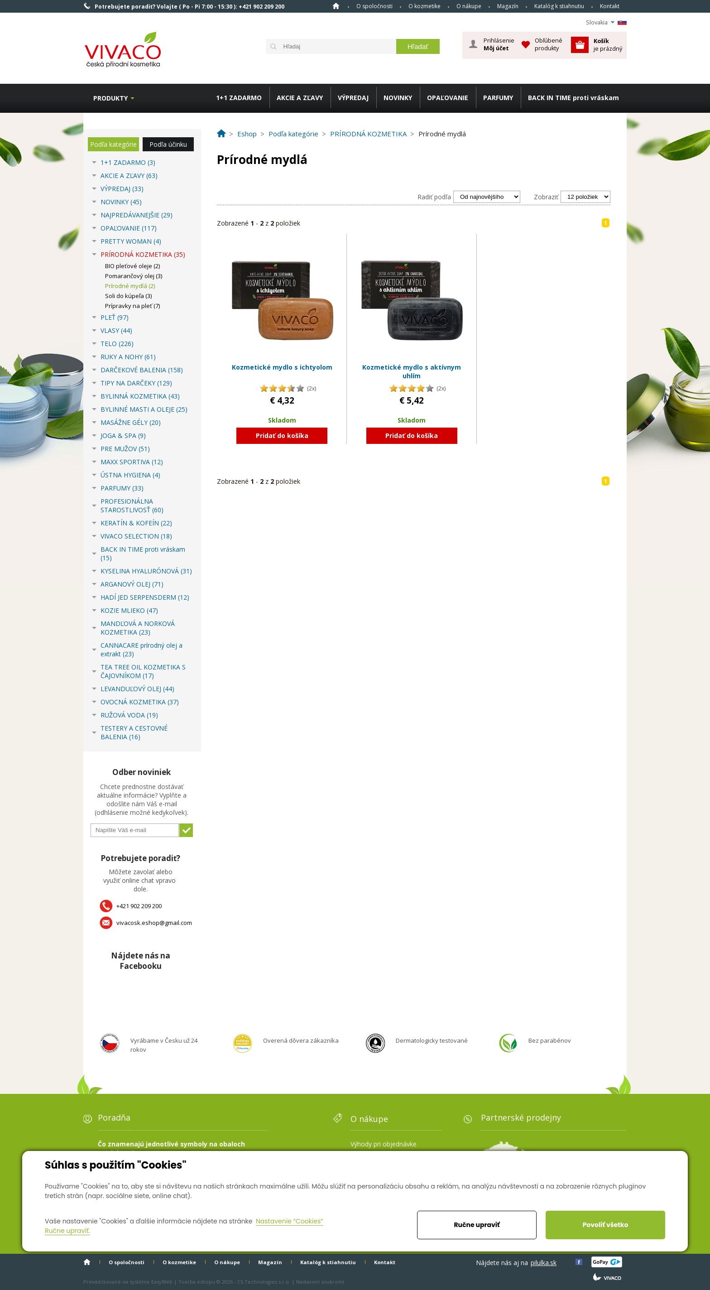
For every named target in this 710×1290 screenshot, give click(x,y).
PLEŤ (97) (115, 317)
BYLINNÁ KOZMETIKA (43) (140, 396)
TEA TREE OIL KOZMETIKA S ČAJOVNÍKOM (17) (143, 671)
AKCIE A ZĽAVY (300, 97)
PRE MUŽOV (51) (125, 448)
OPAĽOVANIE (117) (129, 228)
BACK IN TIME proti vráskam (573, 97)
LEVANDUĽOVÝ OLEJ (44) (137, 688)
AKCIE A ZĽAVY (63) (129, 175)
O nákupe (468, 6)
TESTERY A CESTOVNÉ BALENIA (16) (134, 732)
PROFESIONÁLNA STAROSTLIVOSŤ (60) (132, 505)
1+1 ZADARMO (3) (128, 162)
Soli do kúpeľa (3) (128, 296)
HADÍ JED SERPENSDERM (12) (145, 597)
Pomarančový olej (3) (133, 276)
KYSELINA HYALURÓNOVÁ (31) (146, 571)
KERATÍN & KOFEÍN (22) (136, 523)
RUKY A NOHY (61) (128, 356)
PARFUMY (498, 97)
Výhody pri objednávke (383, 1144)
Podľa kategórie (113, 144)
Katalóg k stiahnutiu (559, 6)
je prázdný (608, 44)
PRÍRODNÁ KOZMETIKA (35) (143, 254)
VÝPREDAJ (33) (122, 188)
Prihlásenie (499, 44)
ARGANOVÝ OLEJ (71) (132, 584)
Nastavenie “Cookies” (289, 1221)
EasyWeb (162, 1281)
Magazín (507, 6)
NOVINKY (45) (121, 201)
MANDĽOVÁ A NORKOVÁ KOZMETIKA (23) (138, 627)
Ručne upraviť (476, 1224)
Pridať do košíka (282, 435)
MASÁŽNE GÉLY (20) (131, 422)
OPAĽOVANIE (447, 97)
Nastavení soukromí (320, 1281)
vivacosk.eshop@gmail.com (154, 923)
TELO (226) (117, 343)
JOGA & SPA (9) (123, 435)
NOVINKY (398, 97)
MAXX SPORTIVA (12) (132, 461)
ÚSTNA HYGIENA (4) (130, 475)
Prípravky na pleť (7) (132, 306)
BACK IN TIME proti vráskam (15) (143, 553)
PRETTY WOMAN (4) (131, 241)
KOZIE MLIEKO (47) (129, 610)
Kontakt (609, 6)
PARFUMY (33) (122, 488)
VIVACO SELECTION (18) (136, 536)
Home (336, 6)
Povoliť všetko (605, 1224)
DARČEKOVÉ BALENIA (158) (142, 370)
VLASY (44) (116, 330)
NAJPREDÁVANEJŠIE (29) (137, 215)
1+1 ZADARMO (239, 97)
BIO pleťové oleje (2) (132, 266)
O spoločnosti (374, 6)
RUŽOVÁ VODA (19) (129, 715)
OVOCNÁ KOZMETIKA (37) (140, 702)
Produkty (110, 98)
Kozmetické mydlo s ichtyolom (282, 367)
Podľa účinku (168, 144)
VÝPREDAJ (353, 97)
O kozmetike (424, 6)
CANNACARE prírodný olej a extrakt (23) (141, 649)
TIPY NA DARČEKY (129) (136, 383)
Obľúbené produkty (548, 44)
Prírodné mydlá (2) (130, 286)
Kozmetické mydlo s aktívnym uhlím (411, 371)
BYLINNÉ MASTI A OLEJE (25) (144, 409)
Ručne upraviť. (67, 1230)
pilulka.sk (543, 1262)
